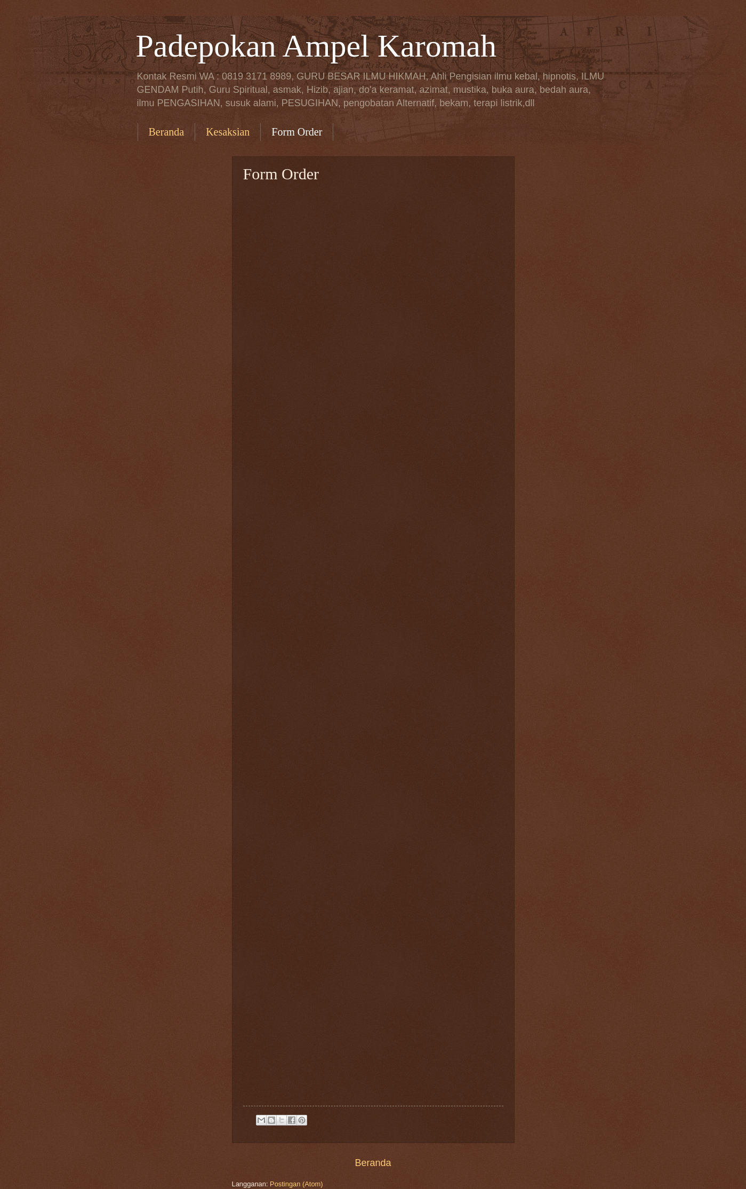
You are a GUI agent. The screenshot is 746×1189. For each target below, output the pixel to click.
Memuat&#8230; (387, 643)
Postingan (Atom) (296, 1184)
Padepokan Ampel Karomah (316, 46)
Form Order (296, 132)
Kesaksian (228, 132)
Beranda (167, 132)
